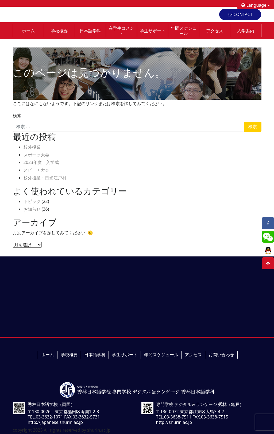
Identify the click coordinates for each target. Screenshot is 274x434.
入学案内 (245, 31)
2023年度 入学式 (41, 162)
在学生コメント (121, 30)
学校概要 (59, 31)
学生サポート (152, 31)
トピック (32, 201)
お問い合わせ (221, 355)
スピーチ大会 (36, 170)
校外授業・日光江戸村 (45, 178)
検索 (17, 115)
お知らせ (32, 209)
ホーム (28, 31)
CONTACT (240, 14)
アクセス (214, 31)
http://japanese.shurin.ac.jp (55, 422)
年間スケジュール (183, 30)
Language (253, 5)
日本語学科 (90, 31)
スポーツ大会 (36, 155)
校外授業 (32, 147)
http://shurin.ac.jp (174, 422)
